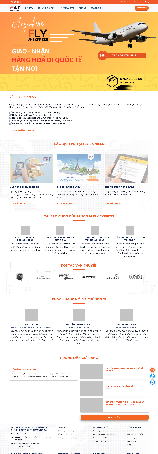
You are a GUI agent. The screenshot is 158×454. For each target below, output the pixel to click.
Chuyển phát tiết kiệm (101, 438)
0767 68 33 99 (25, 447)
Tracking (96, 8)
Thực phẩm (67, 121)
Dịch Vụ (30, 8)
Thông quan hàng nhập (67, 438)
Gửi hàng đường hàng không (104, 434)
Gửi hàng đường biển (100, 431)
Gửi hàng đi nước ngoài (67, 431)
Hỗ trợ (135, 2)
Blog (129, 445)
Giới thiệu (131, 431)
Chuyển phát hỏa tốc (100, 441)
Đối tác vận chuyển (135, 434)
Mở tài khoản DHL (65, 434)
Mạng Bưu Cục (67, 8)
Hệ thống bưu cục (134, 441)
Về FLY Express (125, 2)
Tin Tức (83, 8)
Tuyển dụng (144, 2)
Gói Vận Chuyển (47, 8)
